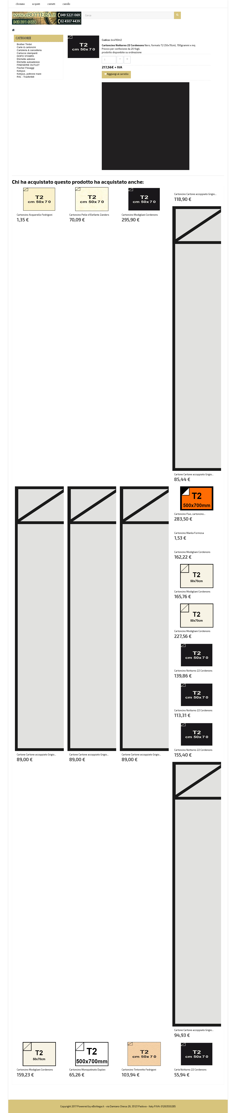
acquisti (36, 4)
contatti (51, 4)
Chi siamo (20, 4)
